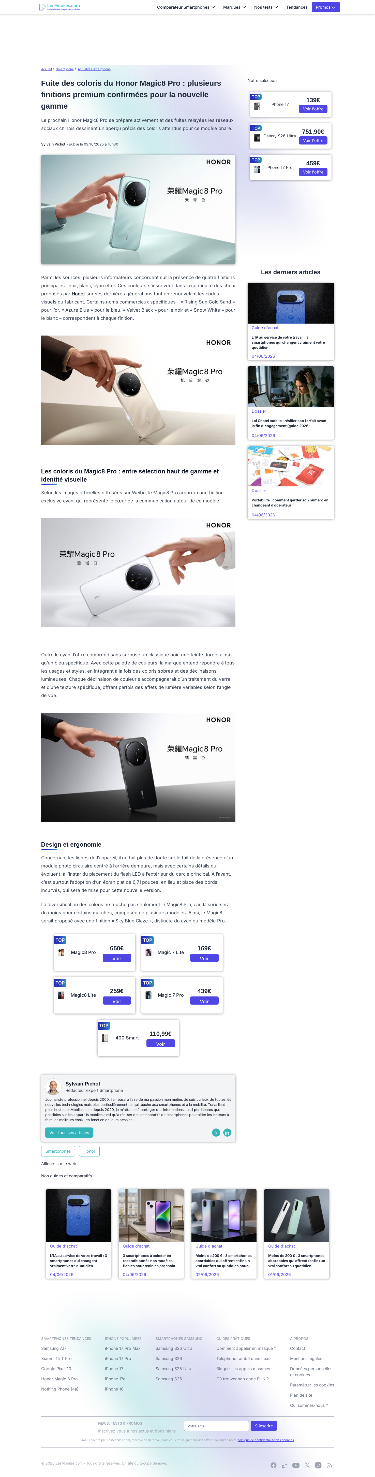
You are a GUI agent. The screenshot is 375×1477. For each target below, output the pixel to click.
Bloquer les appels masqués (243, 1368)
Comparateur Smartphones (186, 7)
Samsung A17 (54, 1348)
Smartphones (58, 1151)
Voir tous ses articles (69, 1132)
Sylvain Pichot (53, 144)
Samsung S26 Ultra (174, 1348)
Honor (78, 293)
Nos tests (266, 7)
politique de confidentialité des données (265, 1440)
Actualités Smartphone (94, 69)
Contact (297, 1348)
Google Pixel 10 (56, 1368)
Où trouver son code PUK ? (242, 1378)
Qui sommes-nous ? (309, 1405)
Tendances (297, 7)
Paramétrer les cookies (312, 1384)
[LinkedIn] (227, 1132)
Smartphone (65, 69)
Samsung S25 (169, 1378)
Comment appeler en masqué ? (246, 1348)
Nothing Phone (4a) (60, 1389)
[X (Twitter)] (216, 1132)
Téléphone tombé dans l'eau (243, 1358)
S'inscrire (264, 1425)
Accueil (46, 69)
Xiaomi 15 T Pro (56, 1358)
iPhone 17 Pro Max (123, 1348)
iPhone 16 (114, 1389)
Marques (234, 7)
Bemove (159, 1463)
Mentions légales (306, 1358)
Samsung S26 (169, 1358)
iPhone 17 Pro (118, 1358)
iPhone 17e (115, 1378)
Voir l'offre (117, 959)
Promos (325, 7)
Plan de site (301, 1395)
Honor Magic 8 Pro (59, 1378)
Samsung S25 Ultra (174, 1368)
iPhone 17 (114, 1368)
